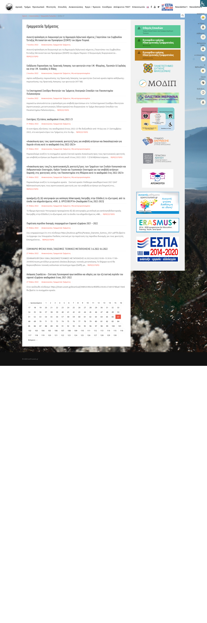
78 (85, 321)
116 (121, 331)
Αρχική (18, 7)
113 (101, 331)
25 (74, 308)
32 (113, 308)
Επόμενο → (33, 340)
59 (74, 317)
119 (42, 335)
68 (29, 321)
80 (96, 321)
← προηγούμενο (35, 303)
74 (63, 321)
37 (46, 312)
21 (51, 308)
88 (46, 326)
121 (55, 335)
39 (57, 312)
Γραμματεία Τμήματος (48, 16)
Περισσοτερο (32, 56)
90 (57, 326)
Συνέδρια (107, 7)
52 (35, 317)
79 (90, 321)
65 (107, 317)
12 (99, 303)
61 (85, 317)
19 (40, 308)
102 (29, 331)
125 (82, 335)
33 (118, 308)
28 (90, 308)
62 (90, 317)
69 (35, 321)
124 (75, 335)
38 (51, 312)
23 (63, 308)
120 (49, 335)
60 (79, 317)
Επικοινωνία (138, 7)
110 (82, 331)
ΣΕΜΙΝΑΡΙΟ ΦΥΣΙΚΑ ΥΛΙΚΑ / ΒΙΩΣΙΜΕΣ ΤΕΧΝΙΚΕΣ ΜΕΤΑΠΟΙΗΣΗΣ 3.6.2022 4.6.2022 (67, 248)
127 (95, 335)
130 (114, 335)
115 (114, 331)
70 (40, 321)
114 (108, 331)
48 (107, 312)
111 (88, 331)
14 (110, 303)
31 (107, 308)
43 (79, 312)
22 (57, 308)
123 (69, 335)
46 (96, 312)
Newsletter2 (195, 7)
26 (79, 308)
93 (74, 326)
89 (51, 326)
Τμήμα (27, 7)
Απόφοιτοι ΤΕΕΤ (121, 7)
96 (90, 326)
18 (35, 308)
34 (29, 312)
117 (29, 335)
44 (85, 312)
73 (57, 321)
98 (102, 326)
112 (95, 331)
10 (88, 303)
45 (90, 312)
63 (96, 317)
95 (85, 326)
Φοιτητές (51, 7)
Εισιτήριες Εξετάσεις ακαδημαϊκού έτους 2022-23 (50, 119)
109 (75, 331)
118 (36, 335)
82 (107, 321)
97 (96, 326)
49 (113, 312)
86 (35, 326)
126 (88, 335)
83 (113, 321)
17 (29, 308)
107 (62, 331)
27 (85, 308)
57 (63, 317)
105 (49, 331)
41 (68, 312)
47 (102, 312)
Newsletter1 (181, 7)
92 (68, 326)
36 (40, 312)
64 (102, 317)
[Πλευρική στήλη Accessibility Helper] (203, 3)
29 (96, 308)
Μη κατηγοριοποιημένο (80, 73)
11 (93, 303)
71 (46, 321)
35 (35, 312)
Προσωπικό (38, 7)
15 (115, 303)
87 (40, 326)
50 (118, 312)
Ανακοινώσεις (76, 7)
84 (118, 321)
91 (63, 326)
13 (104, 303)
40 (63, 312)
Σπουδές (62, 7)
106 (55, 331)
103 (36, 331)
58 (68, 317)
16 (121, 303)
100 (113, 326)
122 (62, 335)
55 (51, 317)
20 (46, 308)
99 (107, 326)
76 (74, 321)
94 (79, 326)
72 (51, 321)
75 (68, 321)
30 (102, 308)
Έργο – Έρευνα (92, 7)
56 (57, 317)
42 (74, 312)
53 (40, 317)
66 (113, 317)
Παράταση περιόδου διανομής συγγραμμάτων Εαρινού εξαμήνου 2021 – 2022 (62, 223)
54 (46, 317)
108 (69, 331)
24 (68, 308)
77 (79, 321)
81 (102, 321)
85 (29, 326)
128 (101, 335)
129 (108, 335)
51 (29, 317)
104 (42, 331)
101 (119, 326)
